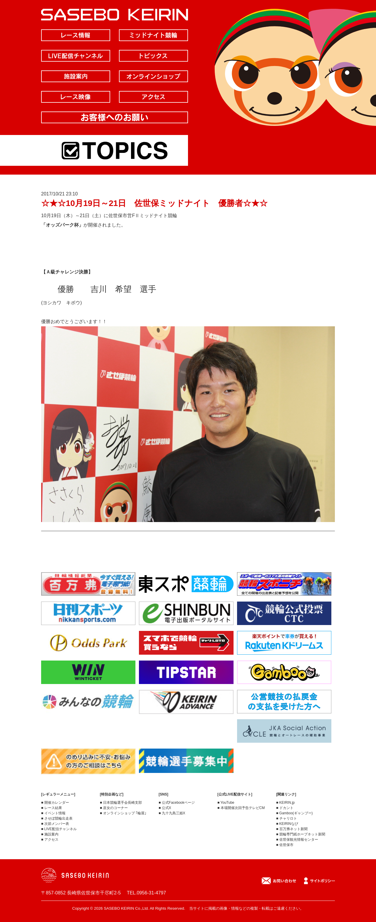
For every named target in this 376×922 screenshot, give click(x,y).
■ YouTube (225, 803)
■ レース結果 (51, 808)
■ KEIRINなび (287, 824)
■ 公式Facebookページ (177, 803)
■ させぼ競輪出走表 (57, 818)
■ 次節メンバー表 (55, 824)
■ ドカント (284, 808)
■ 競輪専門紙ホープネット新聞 (300, 834)
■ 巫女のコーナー (114, 808)
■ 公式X (165, 808)
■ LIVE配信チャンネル (59, 829)
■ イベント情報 (53, 813)
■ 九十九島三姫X (172, 813)
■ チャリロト (286, 818)
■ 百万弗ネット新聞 (292, 829)
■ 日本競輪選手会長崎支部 (121, 803)
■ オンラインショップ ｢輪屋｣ (123, 813)
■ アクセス (49, 839)
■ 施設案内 (49, 834)
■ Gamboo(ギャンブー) (294, 813)
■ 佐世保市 (284, 845)
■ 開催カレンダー (55, 803)
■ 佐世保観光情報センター (297, 839)
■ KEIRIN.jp (285, 803)
